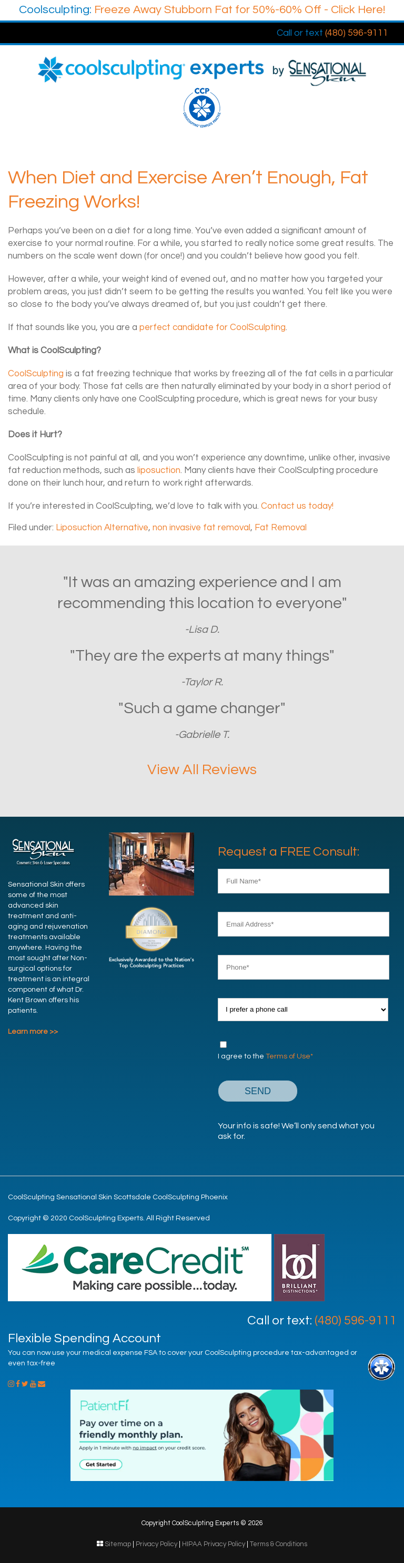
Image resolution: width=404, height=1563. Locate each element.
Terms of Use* (289, 1056)
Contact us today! (297, 506)
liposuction (158, 470)
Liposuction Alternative (102, 527)
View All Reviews (202, 769)
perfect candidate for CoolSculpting (212, 327)
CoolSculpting (36, 373)
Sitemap (118, 1544)
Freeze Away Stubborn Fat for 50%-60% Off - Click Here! (202, 10)
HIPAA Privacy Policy (213, 1544)
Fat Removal (281, 527)
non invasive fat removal (201, 527)
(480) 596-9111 (332, 33)
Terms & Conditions (278, 1544)
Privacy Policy (156, 1544)
